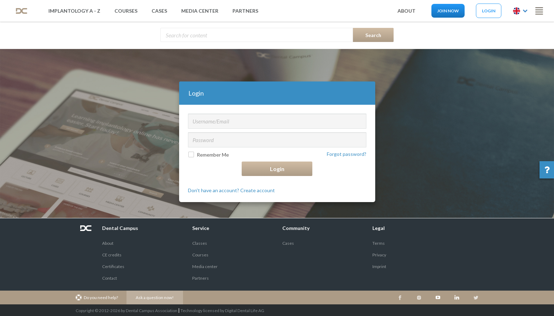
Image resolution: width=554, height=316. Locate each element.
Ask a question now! (155, 297)
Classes (199, 243)
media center (199, 11)
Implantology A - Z (74, 11)
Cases (159, 11)
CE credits (112, 254)
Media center (205, 266)
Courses (125, 11)
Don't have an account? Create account (231, 190)
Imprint (379, 266)
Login (488, 10)
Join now (448, 10)
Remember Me (209, 155)
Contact (109, 278)
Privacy (379, 254)
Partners (200, 278)
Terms (378, 243)
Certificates (113, 266)
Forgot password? (346, 154)
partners (245, 11)
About (107, 243)
